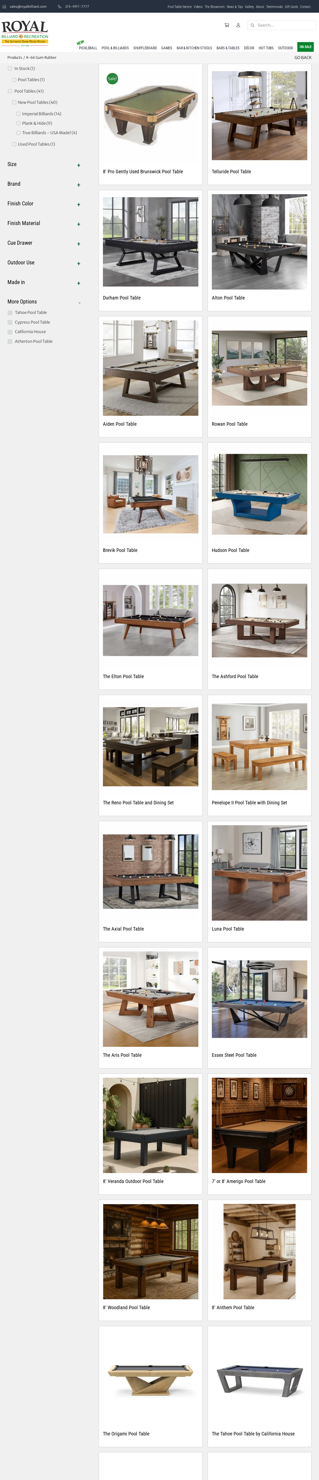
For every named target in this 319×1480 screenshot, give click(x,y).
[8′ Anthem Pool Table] (259, 1251)
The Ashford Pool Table (235, 676)
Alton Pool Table (228, 298)
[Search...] (281, 25)
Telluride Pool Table (231, 172)
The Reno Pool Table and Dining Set (138, 803)
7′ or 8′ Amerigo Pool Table (238, 1181)
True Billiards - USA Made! (49, 132)
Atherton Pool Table (34, 341)
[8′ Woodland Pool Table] (150, 1251)
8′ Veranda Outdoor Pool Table (133, 1181)
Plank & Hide (37, 123)
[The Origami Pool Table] (150, 1377)
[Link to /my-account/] (238, 25)
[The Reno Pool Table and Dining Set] (150, 746)
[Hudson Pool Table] (259, 494)
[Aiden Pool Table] (150, 368)
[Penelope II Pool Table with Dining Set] (259, 746)
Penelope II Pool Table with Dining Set (249, 803)
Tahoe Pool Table (31, 312)
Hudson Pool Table (230, 550)
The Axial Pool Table (123, 929)
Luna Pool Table (228, 929)
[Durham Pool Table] (150, 242)
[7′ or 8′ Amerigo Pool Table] (259, 1125)
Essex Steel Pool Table (234, 1055)
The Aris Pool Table (122, 1055)
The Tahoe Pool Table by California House (253, 1434)
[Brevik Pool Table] (150, 494)
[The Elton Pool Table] (150, 620)
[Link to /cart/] (227, 25)
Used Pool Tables (36, 144)
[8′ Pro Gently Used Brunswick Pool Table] (150, 115)
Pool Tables (31, 79)
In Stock (24, 68)
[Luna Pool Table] (259, 873)
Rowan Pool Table (229, 424)
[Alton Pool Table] (259, 242)
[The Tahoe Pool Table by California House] (259, 1377)
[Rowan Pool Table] (259, 368)
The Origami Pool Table (126, 1434)
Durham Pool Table (122, 298)
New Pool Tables (37, 102)
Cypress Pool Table (32, 322)
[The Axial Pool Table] (150, 873)
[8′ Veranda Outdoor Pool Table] (150, 1125)
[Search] (252, 25)
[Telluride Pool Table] (259, 115)
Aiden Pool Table (120, 424)
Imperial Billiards (41, 113)
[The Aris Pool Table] (150, 999)
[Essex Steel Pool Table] (259, 999)
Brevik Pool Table (120, 550)
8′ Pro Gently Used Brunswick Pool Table (143, 172)
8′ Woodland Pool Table (126, 1307)
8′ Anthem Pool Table (233, 1307)
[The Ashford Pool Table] (259, 620)
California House (30, 331)
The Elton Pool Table (123, 676)
